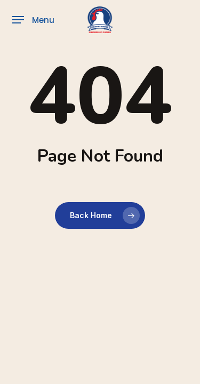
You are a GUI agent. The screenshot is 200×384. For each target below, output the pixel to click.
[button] (33, 19)
